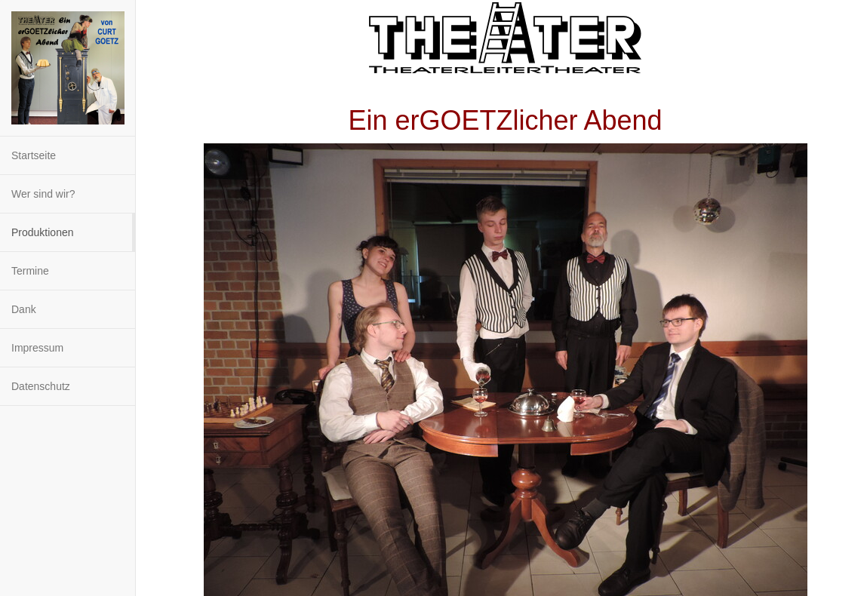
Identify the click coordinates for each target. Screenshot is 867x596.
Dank (23, 309)
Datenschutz (40, 386)
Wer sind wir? (43, 194)
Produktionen (42, 232)
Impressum (37, 348)
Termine (30, 271)
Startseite (33, 155)
